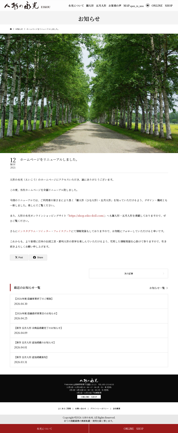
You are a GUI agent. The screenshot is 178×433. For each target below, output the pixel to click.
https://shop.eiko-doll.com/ (86, 215)
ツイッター (44, 231)
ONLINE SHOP (89, 396)
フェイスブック (62, 231)
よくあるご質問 (64, 408)
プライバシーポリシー (99, 408)
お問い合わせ (80, 408)
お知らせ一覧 (157, 288)
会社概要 (116, 408)
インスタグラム (27, 231)
